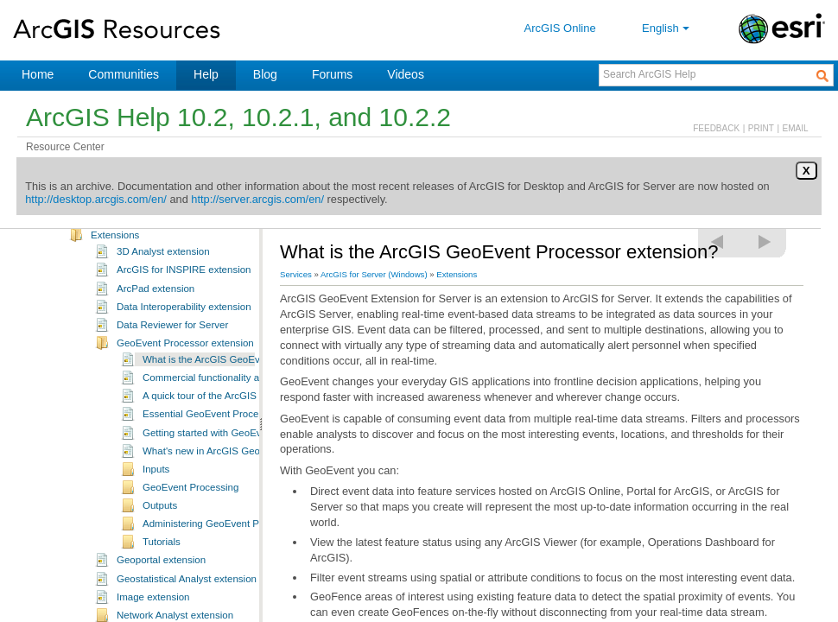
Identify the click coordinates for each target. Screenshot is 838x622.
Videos (405, 74)
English (667, 28)
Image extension (153, 606)
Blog (265, 74)
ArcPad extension (155, 298)
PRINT (761, 128)
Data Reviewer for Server (172, 334)
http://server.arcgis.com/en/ (257, 199)
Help (206, 74)
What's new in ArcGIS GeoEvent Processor (238, 460)
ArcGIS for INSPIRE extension (184, 279)
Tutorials (162, 551)
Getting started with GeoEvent (209, 442)
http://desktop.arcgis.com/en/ (96, 199)
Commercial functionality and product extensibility (251, 387)
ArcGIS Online (560, 28)
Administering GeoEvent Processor (220, 533)
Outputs (160, 515)
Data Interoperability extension (184, 316)
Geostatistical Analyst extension (187, 588)
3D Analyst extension (163, 261)
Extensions (115, 244)
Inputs (156, 478)
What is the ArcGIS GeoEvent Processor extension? (257, 369)
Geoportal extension (161, 569)
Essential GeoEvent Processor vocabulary (235, 423)
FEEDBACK (716, 128)
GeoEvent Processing (190, 497)
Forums (332, 74)
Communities (123, 74)
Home (38, 74)
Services (296, 274)
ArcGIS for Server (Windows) (374, 274)
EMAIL (796, 128)
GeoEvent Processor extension (185, 352)
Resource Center (65, 147)
